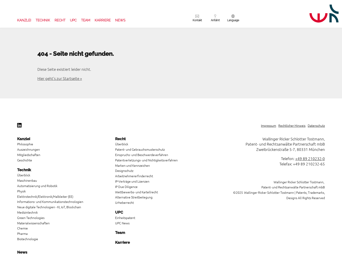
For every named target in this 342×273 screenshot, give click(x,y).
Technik (43, 20)
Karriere (103, 20)
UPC (73, 20)
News (120, 20)
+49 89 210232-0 (310, 158)
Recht (60, 20)
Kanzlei (24, 20)
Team (85, 20)
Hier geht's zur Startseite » (59, 78)
